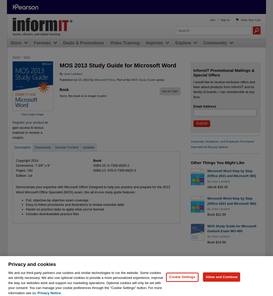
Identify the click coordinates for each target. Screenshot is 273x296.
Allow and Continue (222, 279)
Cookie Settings (182, 279)
